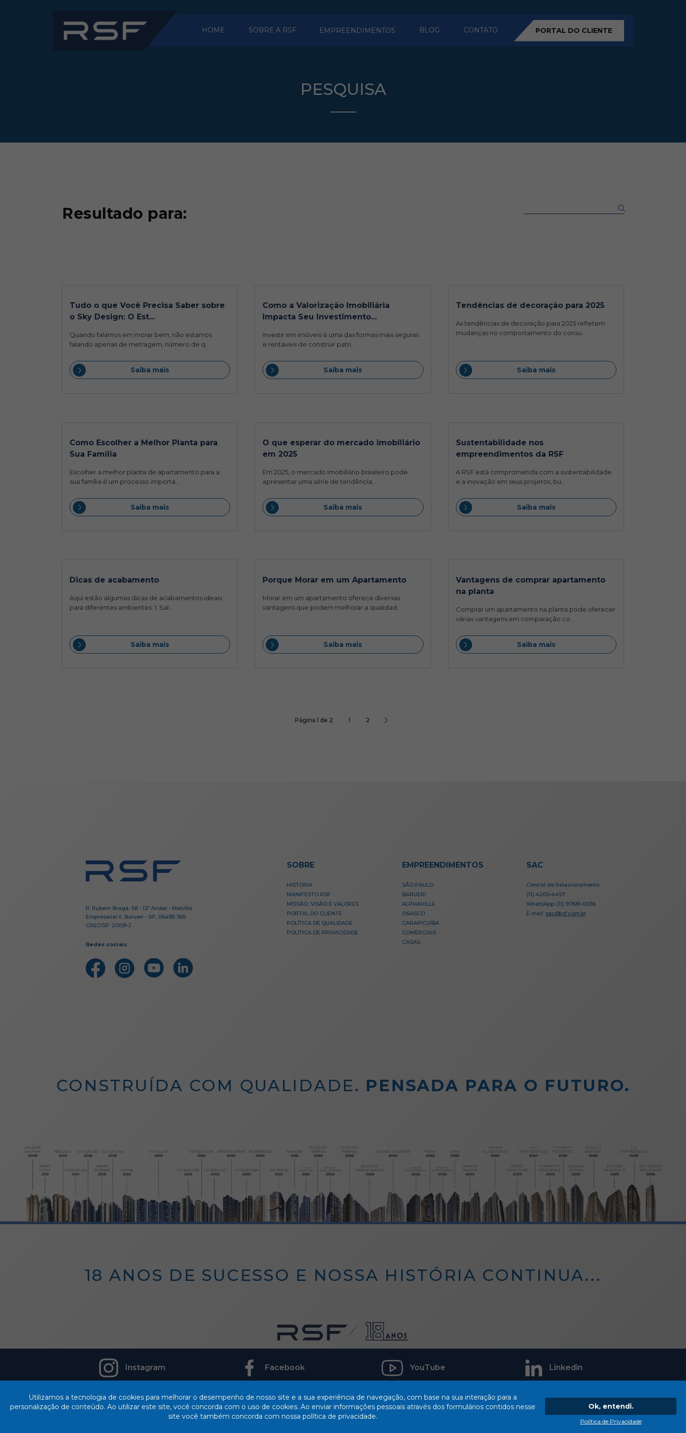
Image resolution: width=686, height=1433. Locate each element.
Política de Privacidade (611, 1421)
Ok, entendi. (611, 1406)
